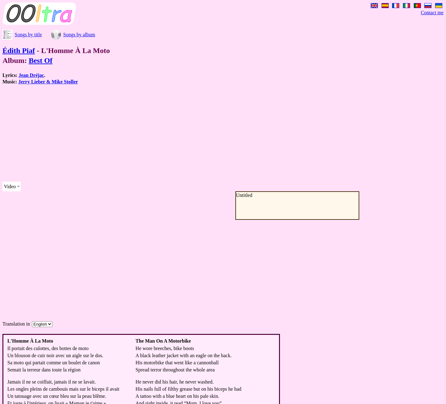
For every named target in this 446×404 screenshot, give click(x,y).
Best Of (41, 60)
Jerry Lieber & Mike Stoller (48, 81)
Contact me (432, 12)
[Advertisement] (188, 133)
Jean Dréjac (31, 75)
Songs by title (28, 34)
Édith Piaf (18, 51)
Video (10, 186)
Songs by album (79, 34)
